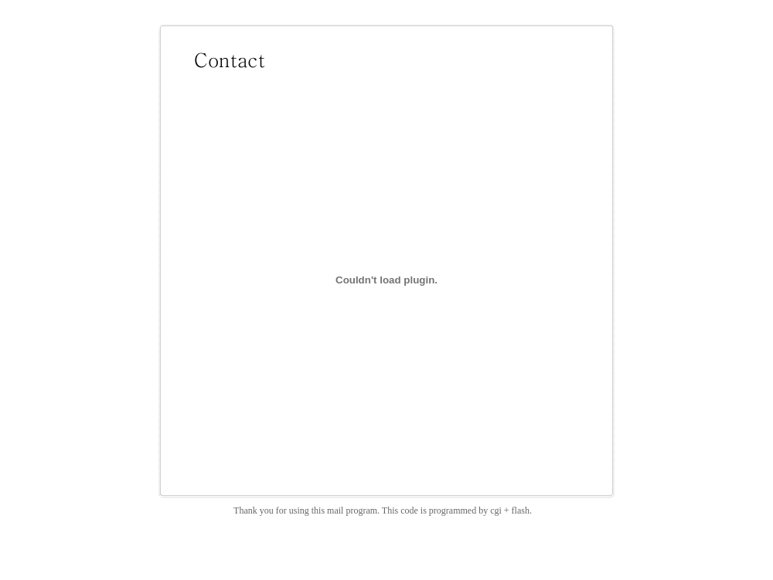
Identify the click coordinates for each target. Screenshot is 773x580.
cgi (496, 510)
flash (521, 510)
